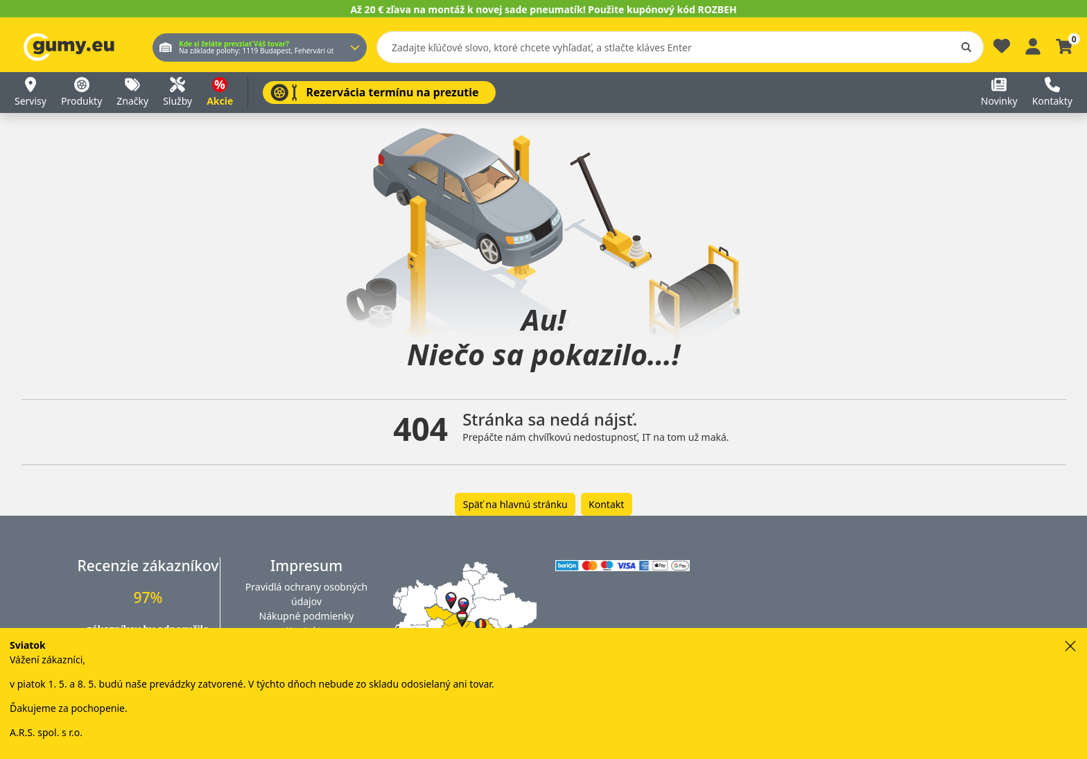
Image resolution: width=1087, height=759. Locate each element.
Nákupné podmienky (306, 615)
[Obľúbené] (1001, 49)
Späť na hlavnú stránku (515, 504)
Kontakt (606, 504)
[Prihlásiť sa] (1033, 44)
